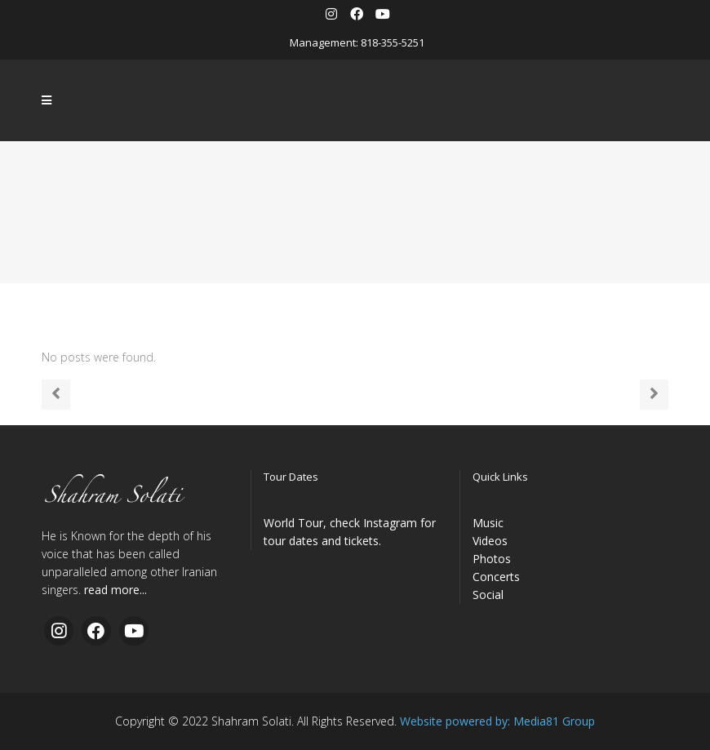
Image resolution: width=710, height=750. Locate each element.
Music (488, 522)
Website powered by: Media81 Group (497, 721)
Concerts (496, 576)
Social (488, 594)
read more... (115, 589)
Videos (490, 540)
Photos (492, 558)
